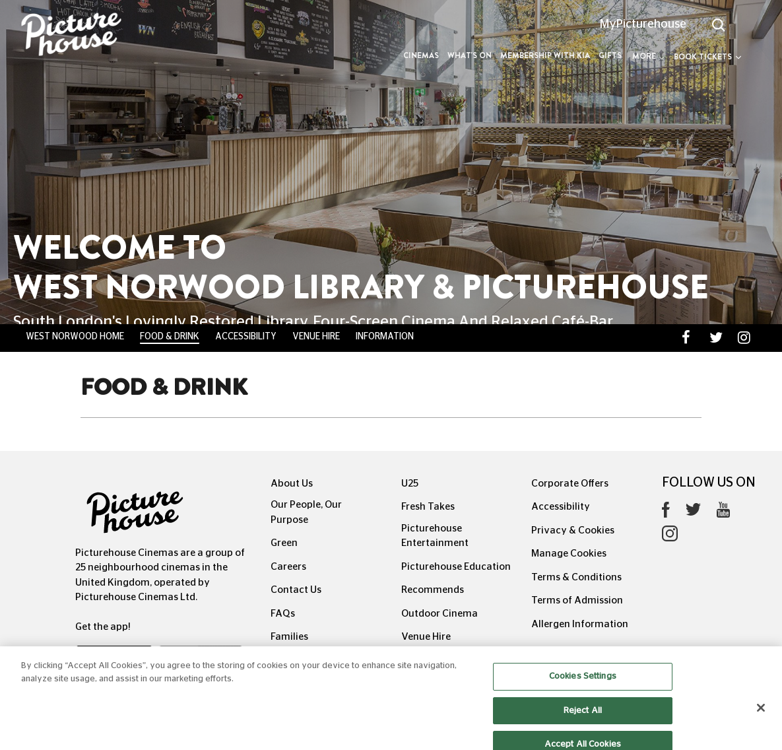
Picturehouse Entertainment (435, 536)
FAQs (283, 614)
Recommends (432, 590)
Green (284, 543)
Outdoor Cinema (439, 614)
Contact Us (296, 590)
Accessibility (246, 336)
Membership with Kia (545, 55)
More (648, 56)
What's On (469, 55)
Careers (288, 567)
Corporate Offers (569, 484)
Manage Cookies (568, 554)
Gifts (610, 55)
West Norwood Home (75, 336)
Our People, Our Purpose (306, 512)
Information (385, 336)
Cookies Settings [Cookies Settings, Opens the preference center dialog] (582, 683)
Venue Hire (316, 336)
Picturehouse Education (456, 567)
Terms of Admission (577, 600)
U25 (409, 484)
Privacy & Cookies (572, 530)
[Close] (760, 714)
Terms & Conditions (576, 577)
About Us (292, 484)
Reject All (583, 716)
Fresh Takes (428, 507)
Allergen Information (579, 624)
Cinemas (421, 55)
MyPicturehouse (643, 24)
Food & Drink (169, 336)
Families (289, 637)
